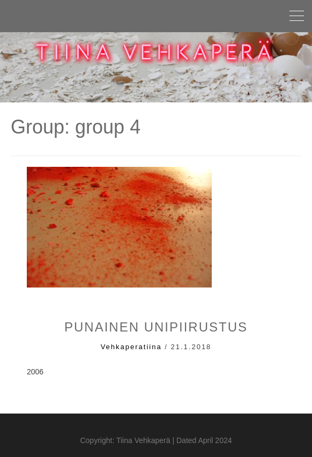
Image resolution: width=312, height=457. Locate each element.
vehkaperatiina (131, 347)
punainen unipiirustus (156, 327)
